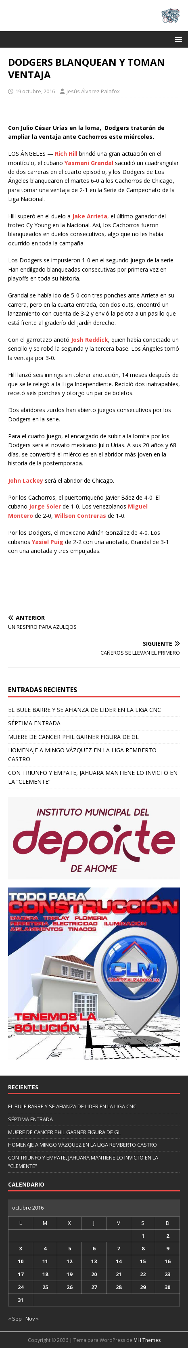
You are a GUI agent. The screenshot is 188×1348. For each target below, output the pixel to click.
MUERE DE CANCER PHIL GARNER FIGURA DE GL (73, 737)
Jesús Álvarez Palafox (93, 91)
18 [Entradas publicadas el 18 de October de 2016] (45, 1274)
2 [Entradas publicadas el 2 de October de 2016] (167, 1235)
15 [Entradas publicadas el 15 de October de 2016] (143, 1261)
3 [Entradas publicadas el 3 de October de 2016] (20, 1248)
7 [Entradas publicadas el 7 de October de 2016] (118, 1248)
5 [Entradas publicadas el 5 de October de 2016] (69, 1248)
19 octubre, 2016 (35, 91)
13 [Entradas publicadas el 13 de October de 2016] (94, 1261)
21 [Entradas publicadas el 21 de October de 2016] (118, 1274)
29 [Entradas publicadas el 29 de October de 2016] (143, 1287)
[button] (177, 39)
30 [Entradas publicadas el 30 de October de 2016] (167, 1287)
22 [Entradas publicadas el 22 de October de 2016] (143, 1274)
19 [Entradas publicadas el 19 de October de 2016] (69, 1274)
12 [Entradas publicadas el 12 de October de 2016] (69, 1261)
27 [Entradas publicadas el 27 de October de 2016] (94, 1287)
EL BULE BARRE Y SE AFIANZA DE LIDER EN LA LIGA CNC (84, 710)
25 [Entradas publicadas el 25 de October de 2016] (45, 1287)
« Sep (15, 1318)
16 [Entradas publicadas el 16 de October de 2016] (167, 1261)
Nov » (32, 1318)
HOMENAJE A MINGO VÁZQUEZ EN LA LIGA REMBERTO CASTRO (82, 1144)
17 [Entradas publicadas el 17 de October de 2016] (20, 1274)
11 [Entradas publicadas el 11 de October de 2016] (45, 1261)
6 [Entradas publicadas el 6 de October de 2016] (93, 1248)
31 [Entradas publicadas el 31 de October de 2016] (20, 1300)
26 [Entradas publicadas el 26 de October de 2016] (69, 1287)
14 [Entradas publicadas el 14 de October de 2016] (118, 1261)
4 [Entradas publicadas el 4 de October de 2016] (45, 1248)
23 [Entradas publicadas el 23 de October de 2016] (167, 1274)
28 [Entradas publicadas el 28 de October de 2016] (118, 1287)
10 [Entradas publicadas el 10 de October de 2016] (20, 1261)
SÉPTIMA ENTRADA (34, 723)
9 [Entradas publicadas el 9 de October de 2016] (167, 1248)
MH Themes (147, 1340)
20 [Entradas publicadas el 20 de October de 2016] (94, 1274)
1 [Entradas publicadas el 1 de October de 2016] (143, 1235)
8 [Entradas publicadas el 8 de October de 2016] (143, 1248)
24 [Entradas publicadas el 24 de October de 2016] (20, 1287)
